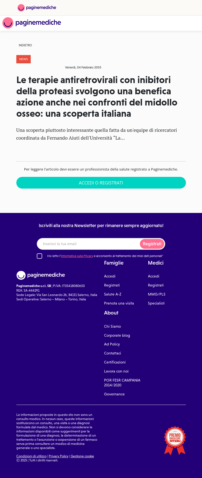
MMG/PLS (156, 294)
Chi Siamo (112, 326)
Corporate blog (117, 335)
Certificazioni (115, 362)
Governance (114, 394)
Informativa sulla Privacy (77, 256)
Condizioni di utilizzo (31, 456)
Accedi (109, 276)
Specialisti (156, 303)
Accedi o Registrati (101, 183)
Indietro (25, 45)
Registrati (152, 243)
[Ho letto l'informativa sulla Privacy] (39, 256)
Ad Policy (112, 344)
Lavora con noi (116, 371)
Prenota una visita (119, 303)
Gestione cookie (82, 456)
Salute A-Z (112, 294)
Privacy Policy (58, 456)
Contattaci (112, 353)
